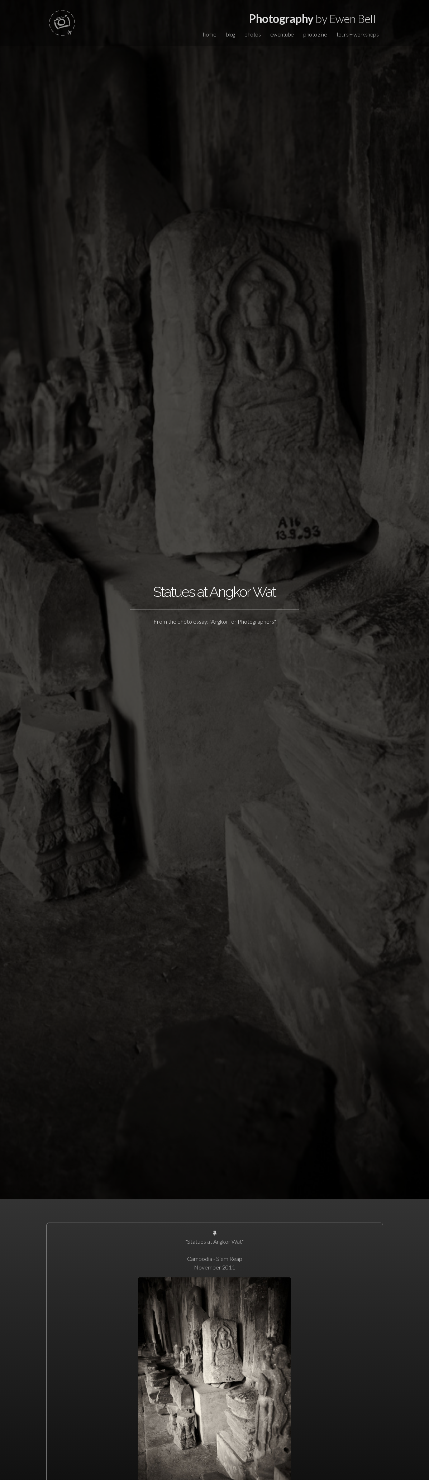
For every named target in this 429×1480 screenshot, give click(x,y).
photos (252, 34)
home (209, 34)
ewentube (282, 34)
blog (230, 34)
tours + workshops (358, 34)
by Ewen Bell (312, 18)
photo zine (315, 34)
